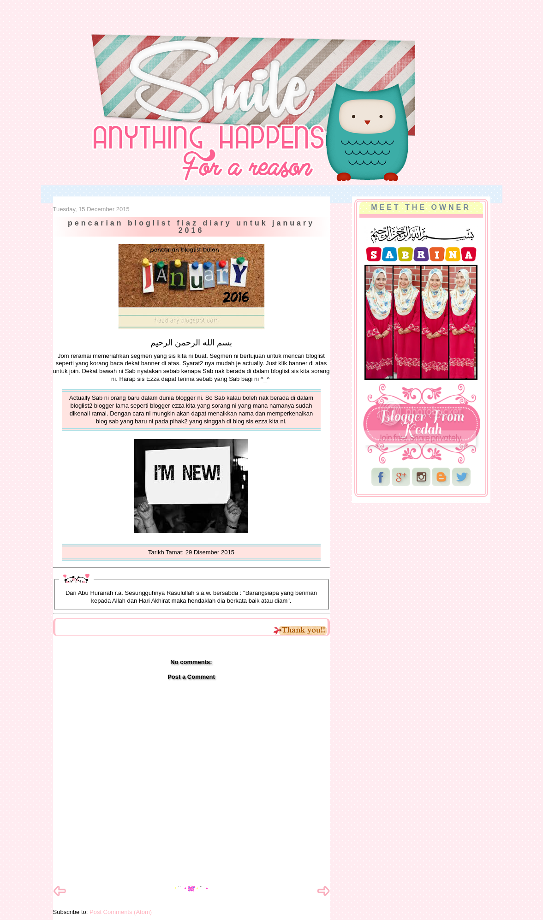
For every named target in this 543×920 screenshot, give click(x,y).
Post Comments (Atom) (121, 911)
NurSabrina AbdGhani (155, 25)
